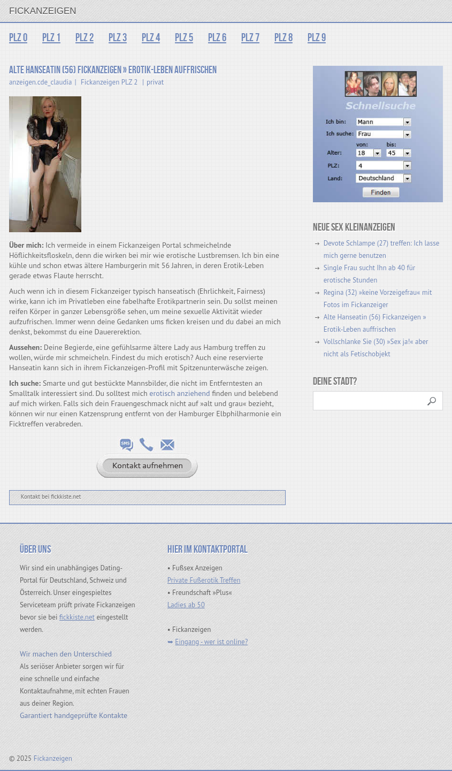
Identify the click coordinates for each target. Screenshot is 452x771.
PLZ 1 (51, 37)
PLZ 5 (184, 37)
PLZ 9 (317, 37)
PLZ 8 (283, 37)
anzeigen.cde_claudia (40, 82)
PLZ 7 (250, 37)
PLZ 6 (217, 37)
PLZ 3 (118, 37)
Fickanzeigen (42, 11)
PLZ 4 (151, 37)
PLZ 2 (84, 37)
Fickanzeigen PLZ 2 (109, 82)
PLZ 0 (18, 37)
